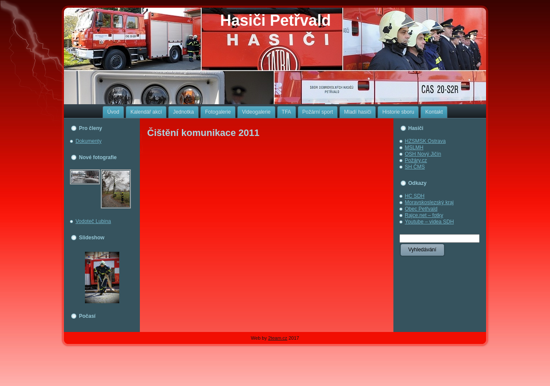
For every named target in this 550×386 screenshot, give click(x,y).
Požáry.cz (416, 160)
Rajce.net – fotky (424, 215)
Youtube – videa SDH (429, 222)
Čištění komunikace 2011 (203, 132)
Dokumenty (89, 141)
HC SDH (415, 196)
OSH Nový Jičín (423, 154)
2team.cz (277, 338)
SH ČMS (415, 167)
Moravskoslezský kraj (429, 202)
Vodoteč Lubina (93, 221)
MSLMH (414, 148)
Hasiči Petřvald (275, 20)
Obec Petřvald (421, 209)
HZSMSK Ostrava (425, 141)
